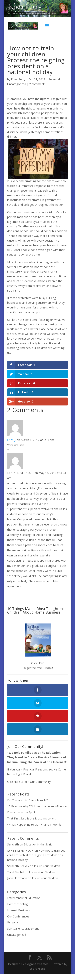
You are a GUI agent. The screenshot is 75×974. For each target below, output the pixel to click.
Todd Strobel (15, 872)
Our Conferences (18, 916)
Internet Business (18, 910)
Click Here (37, 663)
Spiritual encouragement (23, 928)
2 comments (37, 84)
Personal (54, 79)
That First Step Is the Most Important (31, 818)
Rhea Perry (18, 79)
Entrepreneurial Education (23, 898)
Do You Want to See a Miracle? (27, 800)
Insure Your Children (47, 866)
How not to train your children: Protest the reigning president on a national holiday (37, 855)
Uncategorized (16, 84)
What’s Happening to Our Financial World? (34, 824)
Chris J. (11, 440)
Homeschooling (17, 904)
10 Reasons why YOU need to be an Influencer (37, 806)
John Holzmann (17, 878)
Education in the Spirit (21, 812)
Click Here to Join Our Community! (29, 782)
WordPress (37, 968)
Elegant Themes (37, 964)
